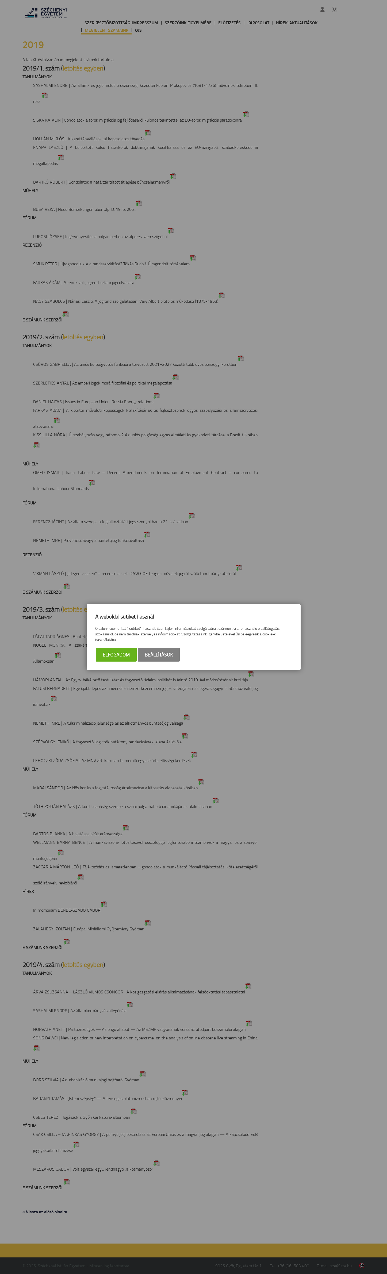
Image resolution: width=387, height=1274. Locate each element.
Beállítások (159, 655)
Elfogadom (116, 655)
